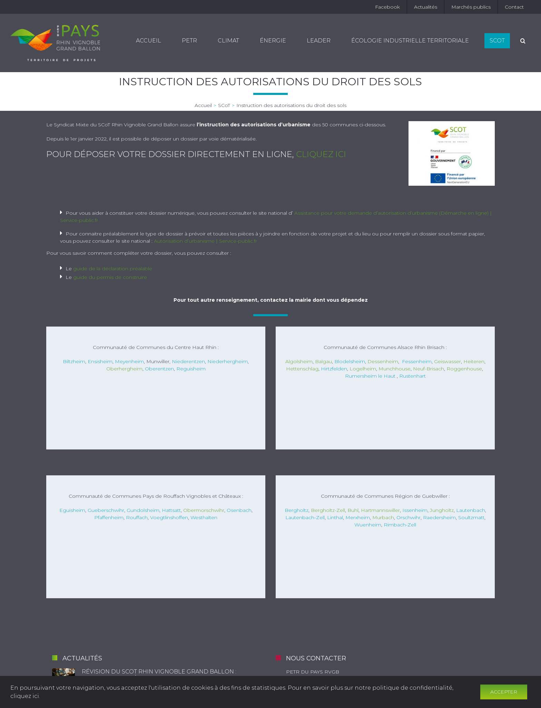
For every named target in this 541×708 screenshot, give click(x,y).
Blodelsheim (349, 361)
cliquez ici (321, 154)
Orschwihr (408, 517)
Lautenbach (470, 510)
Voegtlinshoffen (169, 517)
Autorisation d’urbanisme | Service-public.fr (205, 241)
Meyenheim (129, 361)
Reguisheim (191, 369)
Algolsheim (299, 361)
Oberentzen (159, 369)
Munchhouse (394, 369)
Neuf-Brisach (428, 369)
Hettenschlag (302, 369)
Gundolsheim (143, 510)
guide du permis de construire (110, 277)
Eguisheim (72, 510)
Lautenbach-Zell (305, 517)
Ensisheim (100, 361)
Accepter (503, 692)
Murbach (383, 517)
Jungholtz (442, 510)
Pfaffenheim (109, 517)
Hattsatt (171, 510)
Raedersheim (439, 517)
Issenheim (414, 510)
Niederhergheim (227, 361)
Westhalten (203, 517)
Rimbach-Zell (400, 525)
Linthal (335, 517)
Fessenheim (417, 361)
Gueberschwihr (106, 510)
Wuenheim (367, 525)
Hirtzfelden (334, 369)
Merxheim (357, 517)
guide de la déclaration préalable (112, 268)
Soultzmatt (471, 517)
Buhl (352, 510)
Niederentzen (188, 361)
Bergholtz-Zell (328, 510)
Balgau (323, 361)
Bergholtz (296, 510)
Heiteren (473, 361)
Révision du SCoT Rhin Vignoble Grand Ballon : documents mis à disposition (159, 674)
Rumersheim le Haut (370, 376)
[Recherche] (523, 40)
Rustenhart (412, 376)
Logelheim (363, 369)
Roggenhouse (464, 369)
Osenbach (239, 510)
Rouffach (137, 517)
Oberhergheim (124, 369)
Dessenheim (382, 361)
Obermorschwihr (203, 510)
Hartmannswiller (380, 510)
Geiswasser (447, 361)
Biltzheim (74, 361)
